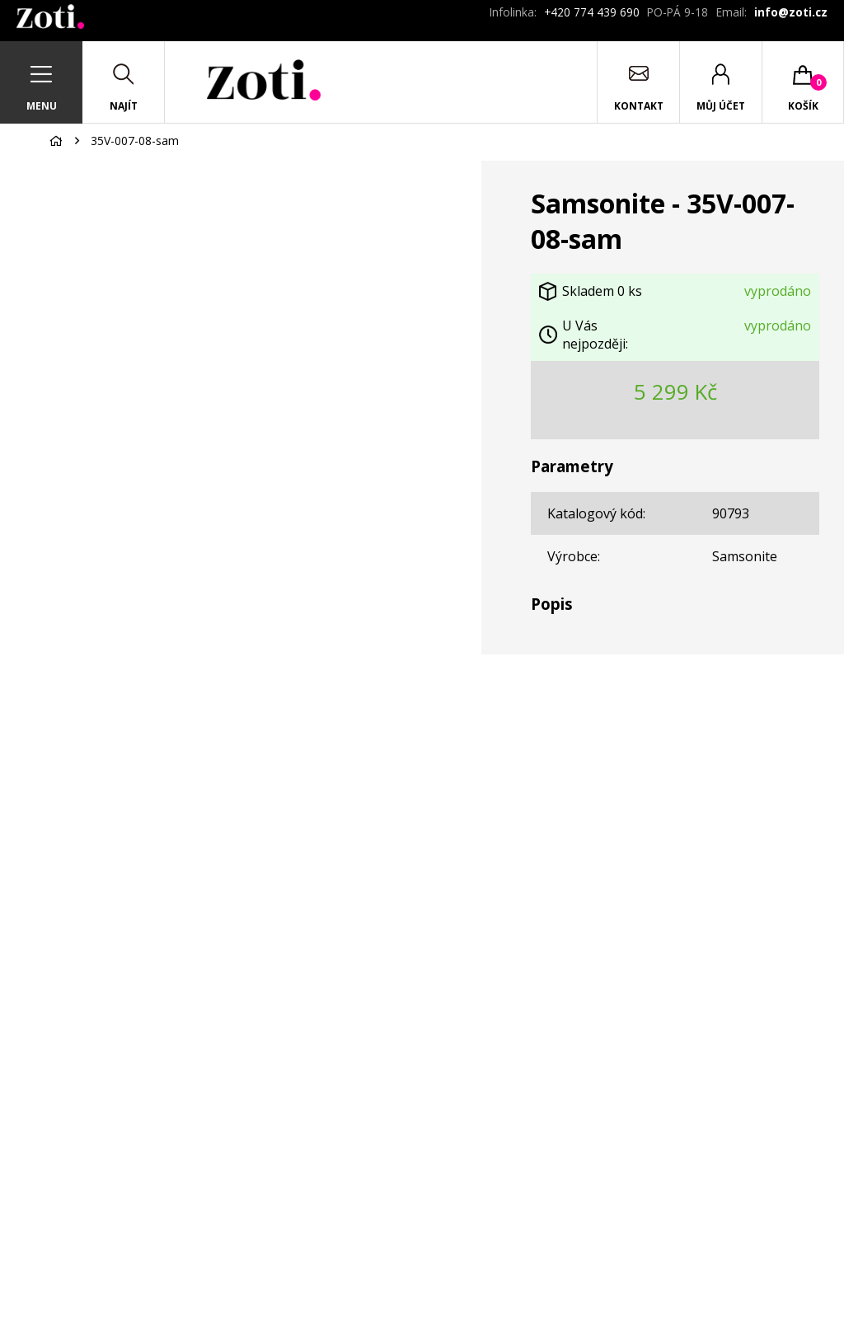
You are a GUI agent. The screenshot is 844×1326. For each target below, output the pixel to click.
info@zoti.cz (791, 12)
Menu (41, 106)
